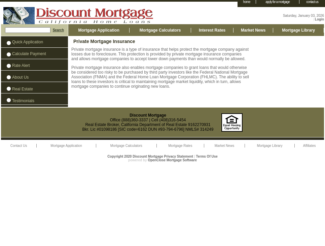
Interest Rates (212, 30)
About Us (20, 77)
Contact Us (18, 146)
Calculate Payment (29, 53)
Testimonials (23, 100)
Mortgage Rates (180, 146)
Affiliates (309, 146)
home (246, 2)
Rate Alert (21, 65)
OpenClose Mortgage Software (172, 160)
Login (319, 19)
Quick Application (27, 42)
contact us (312, 2)
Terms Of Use (207, 156)
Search (58, 30)
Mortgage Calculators (160, 30)
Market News (253, 30)
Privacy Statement (178, 156)
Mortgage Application (98, 30)
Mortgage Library (298, 30)
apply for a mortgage (277, 2)
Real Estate (22, 89)
